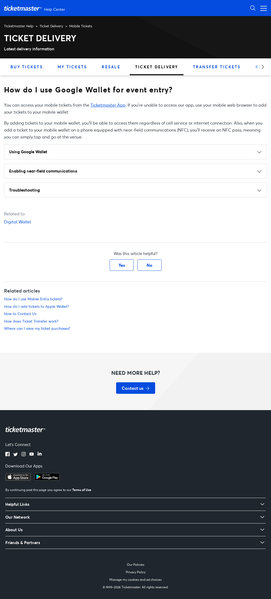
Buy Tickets (26, 66)
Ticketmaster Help (18, 26)
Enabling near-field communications (43, 171)
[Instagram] (23, 454)
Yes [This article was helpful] (122, 265)
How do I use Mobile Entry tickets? (33, 298)
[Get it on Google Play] (47, 479)
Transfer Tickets (217, 66)
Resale (111, 66)
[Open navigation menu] (262, 8)
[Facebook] (7, 454)
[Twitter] (15, 454)
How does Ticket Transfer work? (31, 321)
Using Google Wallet (28, 151)
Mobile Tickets (80, 26)
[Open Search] (252, 8)
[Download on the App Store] (18, 479)
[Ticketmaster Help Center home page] (35, 8)
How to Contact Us (20, 313)
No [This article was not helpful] (149, 265)
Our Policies (135, 565)
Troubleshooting (24, 190)
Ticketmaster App (107, 105)
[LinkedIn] (39, 454)
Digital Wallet (17, 221)
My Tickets (72, 66)
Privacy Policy (136, 572)
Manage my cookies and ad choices (135, 580)
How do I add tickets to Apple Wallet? (36, 306)
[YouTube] (31, 454)
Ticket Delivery (51, 26)
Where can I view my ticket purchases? (37, 328)
